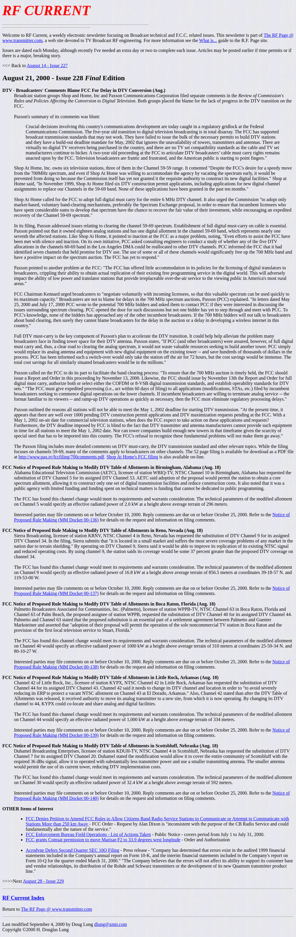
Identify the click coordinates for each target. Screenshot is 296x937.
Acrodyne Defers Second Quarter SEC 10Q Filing (72, 850)
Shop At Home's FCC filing (132, 456)
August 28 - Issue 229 (43, 881)
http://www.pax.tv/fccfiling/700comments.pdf (61, 456)
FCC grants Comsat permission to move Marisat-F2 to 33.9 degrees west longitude (103, 839)
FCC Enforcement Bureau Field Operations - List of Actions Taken (88, 834)
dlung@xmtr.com (110, 924)
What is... (208, 40)
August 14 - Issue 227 (47, 65)
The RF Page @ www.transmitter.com (56, 909)
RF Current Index (23, 898)
